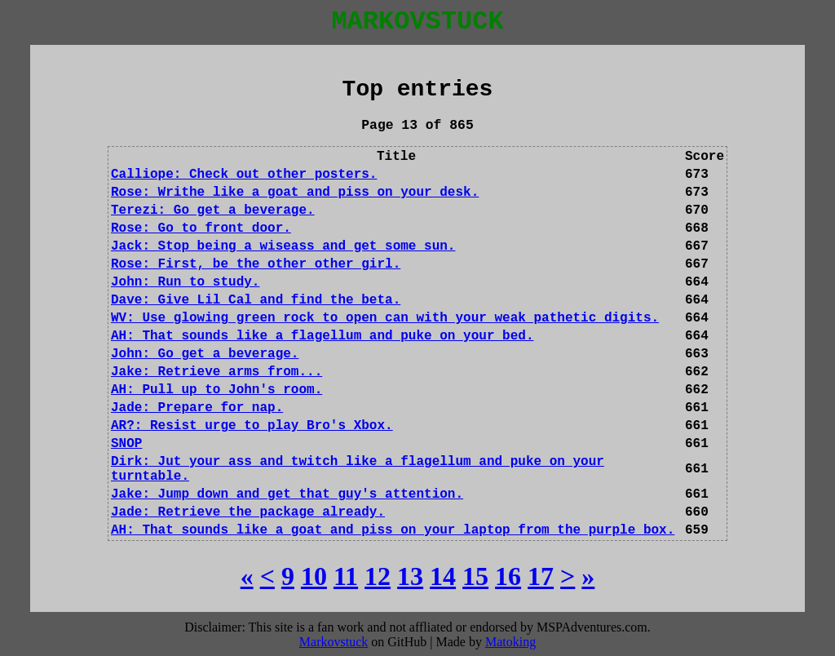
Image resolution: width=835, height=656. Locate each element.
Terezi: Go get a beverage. (213, 210)
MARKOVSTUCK (417, 22)
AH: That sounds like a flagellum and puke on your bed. (322, 336)
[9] (287, 576)
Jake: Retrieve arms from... (216, 372)
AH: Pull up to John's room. (216, 390)
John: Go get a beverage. (204, 354)
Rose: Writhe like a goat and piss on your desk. (295, 192)
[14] (443, 576)
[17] (541, 576)
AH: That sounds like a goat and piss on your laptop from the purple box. (392, 530)
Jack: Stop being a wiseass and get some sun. (283, 246)
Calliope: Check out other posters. (244, 174)
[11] (346, 576)
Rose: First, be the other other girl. (255, 264)
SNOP (126, 444)
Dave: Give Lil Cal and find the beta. (255, 300)
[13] (410, 576)
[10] (314, 576)
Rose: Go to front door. (201, 228)
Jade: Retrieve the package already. (248, 512)
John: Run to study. (185, 282)
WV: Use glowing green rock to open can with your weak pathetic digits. (385, 318)
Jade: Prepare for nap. (197, 408)
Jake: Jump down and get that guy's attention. (287, 494)
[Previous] (267, 576)
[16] (508, 576)
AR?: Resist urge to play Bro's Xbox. (252, 426)
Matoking (510, 642)
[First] (247, 576)
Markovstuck (333, 642)
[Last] (587, 576)
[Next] (567, 576)
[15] (475, 576)
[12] (377, 576)
